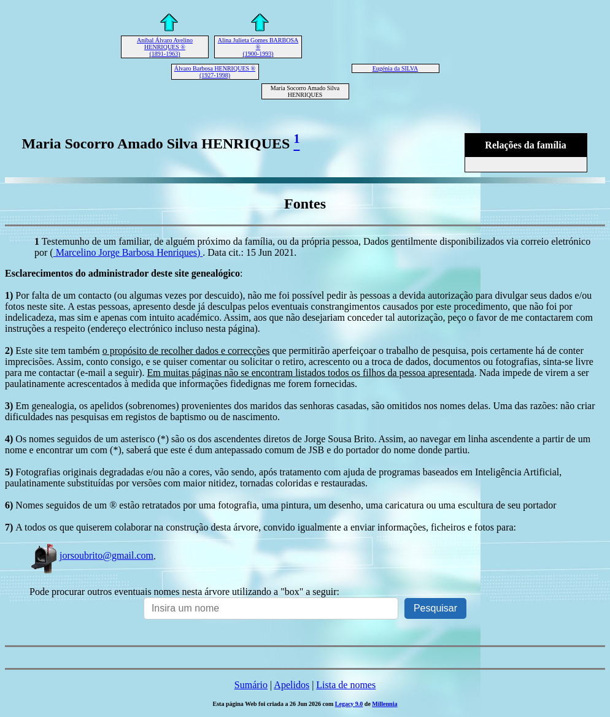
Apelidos (291, 685)
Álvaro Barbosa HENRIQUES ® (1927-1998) (214, 72)
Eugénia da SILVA (395, 68)
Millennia (384, 703)
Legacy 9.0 (349, 703)
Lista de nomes (346, 685)
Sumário (251, 685)
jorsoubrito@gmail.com (91, 555)
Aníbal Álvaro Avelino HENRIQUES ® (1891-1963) (165, 47)
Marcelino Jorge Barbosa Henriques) (128, 252)
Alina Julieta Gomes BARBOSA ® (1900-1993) (258, 47)
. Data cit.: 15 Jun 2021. (249, 252)
